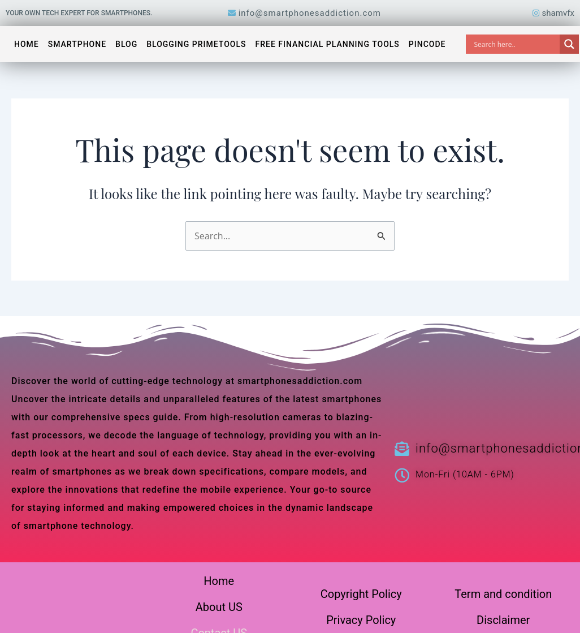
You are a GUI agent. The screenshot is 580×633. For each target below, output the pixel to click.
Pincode (427, 44)
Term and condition (503, 594)
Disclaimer (503, 620)
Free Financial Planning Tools (328, 44)
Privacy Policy (361, 620)
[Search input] (515, 44)
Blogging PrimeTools (196, 44)
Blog (126, 44)
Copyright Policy (361, 594)
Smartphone (77, 44)
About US (219, 607)
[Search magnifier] (569, 44)
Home (26, 44)
